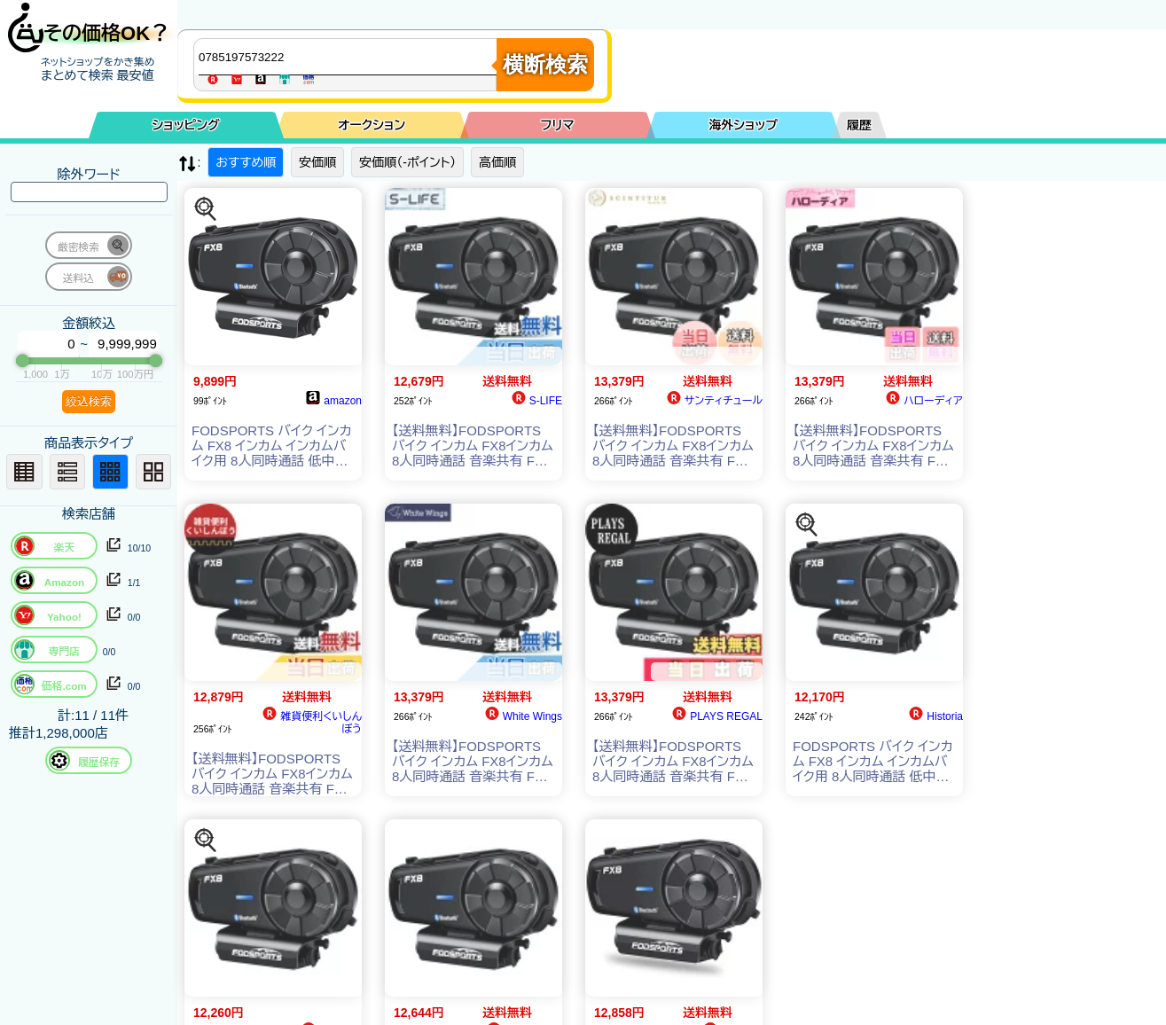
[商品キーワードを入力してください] (349, 56)
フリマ (558, 125)
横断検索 (545, 64)
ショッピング (186, 125)
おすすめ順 (245, 162)
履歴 (859, 125)
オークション (371, 125)
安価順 (317, 162)
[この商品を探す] (206, 209)
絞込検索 (89, 401)
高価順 (497, 162)
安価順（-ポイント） (407, 162)
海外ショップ (743, 125)
